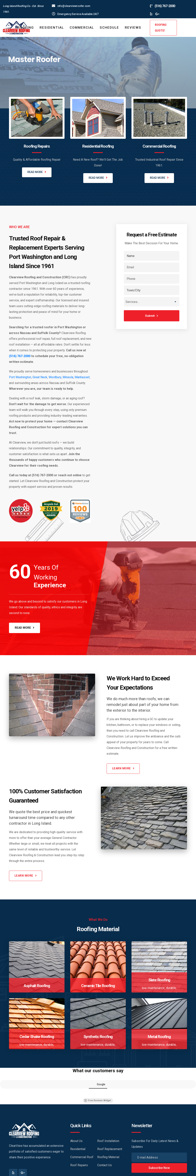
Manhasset (82, 377)
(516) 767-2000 (19, 356)
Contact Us (104, 1167)
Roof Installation (108, 1142)
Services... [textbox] (132, 302)
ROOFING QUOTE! (161, 27)
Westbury (55, 377)
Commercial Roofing (159, 146)
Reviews (133, 27)
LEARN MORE (25, 87)
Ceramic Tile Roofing (98, 987)
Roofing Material (108, 1159)
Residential (52, 27)
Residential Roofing (98, 146)
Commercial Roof (81, 1159)
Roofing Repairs (36, 146)
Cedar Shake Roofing (37, 1038)
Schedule (109, 27)
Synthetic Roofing (98, 1038)
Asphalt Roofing (36, 987)
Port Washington (20, 377)
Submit (151, 316)
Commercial (82, 27)
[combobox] (151, 302)
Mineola (68, 377)
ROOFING (25, 27)
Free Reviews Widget (97, 1102)
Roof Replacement (109, 1151)
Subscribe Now (159, 1169)
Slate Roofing (159, 981)
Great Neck (40, 377)
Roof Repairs (79, 1167)
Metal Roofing (159, 1038)
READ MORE (37, 172)
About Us (76, 1142)
